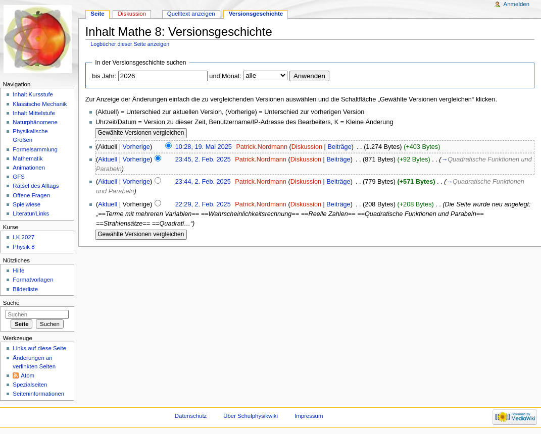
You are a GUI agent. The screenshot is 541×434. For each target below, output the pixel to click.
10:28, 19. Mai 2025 (203, 146)
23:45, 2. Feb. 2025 (203, 159)
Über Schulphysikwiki (250, 416)
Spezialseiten (30, 385)
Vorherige (136, 146)
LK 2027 (23, 237)
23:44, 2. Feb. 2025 (203, 181)
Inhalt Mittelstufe (34, 113)
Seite (97, 14)
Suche (11, 303)
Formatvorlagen (33, 280)
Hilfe (18, 270)
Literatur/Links (31, 213)
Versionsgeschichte (256, 14)
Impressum (308, 416)
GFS (19, 177)
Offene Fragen (31, 195)
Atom (27, 375)
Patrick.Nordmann (261, 146)
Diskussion (306, 146)
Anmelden (517, 4)
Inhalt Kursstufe (33, 94)
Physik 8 (23, 247)
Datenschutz (191, 416)
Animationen (29, 168)
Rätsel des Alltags (36, 186)
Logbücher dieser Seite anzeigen (129, 44)
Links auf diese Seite (39, 348)
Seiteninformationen (38, 394)
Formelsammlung (35, 149)
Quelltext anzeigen (191, 14)
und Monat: (225, 76)
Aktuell (107, 159)
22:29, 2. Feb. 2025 (203, 204)
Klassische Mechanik (40, 104)
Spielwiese (26, 204)
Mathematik (27, 158)
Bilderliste (25, 289)
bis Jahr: (104, 76)
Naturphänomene (35, 122)
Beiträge (339, 146)
